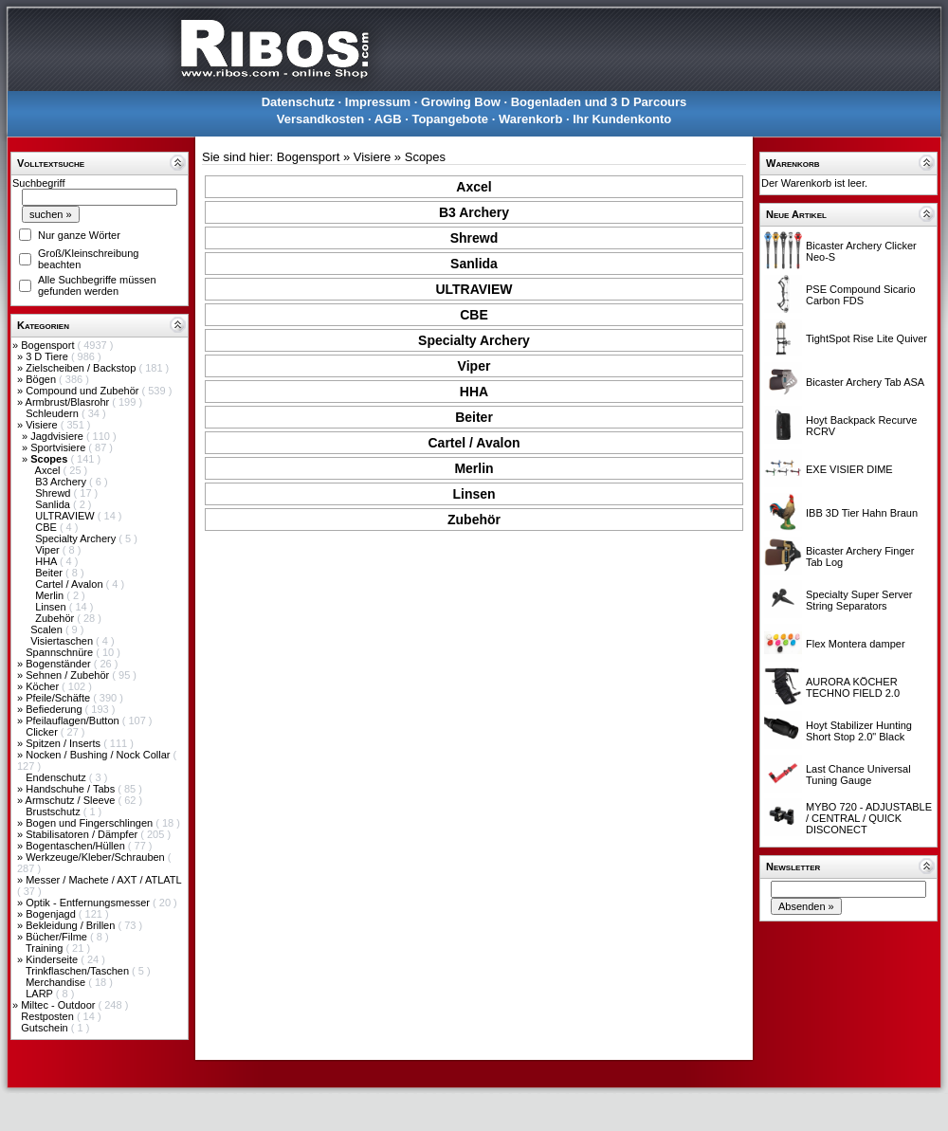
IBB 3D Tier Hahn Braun (862, 513)
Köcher (44, 686)
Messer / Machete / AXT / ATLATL (103, 879)
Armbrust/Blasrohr (69, 402)
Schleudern (54, 413)
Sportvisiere (59, 447)
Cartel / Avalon (70, 584)
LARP (41, 993)
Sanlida (54, 504)
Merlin (50, 595)
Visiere (43, 424)
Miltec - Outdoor (59, 1005)
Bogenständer (60, 663)
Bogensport (49, 345)
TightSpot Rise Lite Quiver (866, 338)
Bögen (42, 379)
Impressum (377, 102)
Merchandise (57, 982)
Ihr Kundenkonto (622, 119)
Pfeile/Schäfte (59, 697)
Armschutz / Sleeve (72, 800)
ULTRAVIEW (66, 515)
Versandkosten (321, 119)
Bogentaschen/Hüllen (77, 845)
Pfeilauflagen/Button (74, 720)
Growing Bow (461, 102)
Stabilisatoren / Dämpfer (83, 834)
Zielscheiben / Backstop (82, 368)
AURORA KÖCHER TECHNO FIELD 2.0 (853, 687)
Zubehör (56, 618)
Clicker (43, 732)
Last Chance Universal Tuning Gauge (858, 774)
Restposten (49, 1016)
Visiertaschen (63, 641)
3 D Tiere (48, 356)
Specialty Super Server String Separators (859, 600)
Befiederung (55, 709)
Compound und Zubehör (83, 390)
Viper (49, 550)
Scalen (47, 629)
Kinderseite (53, 959)
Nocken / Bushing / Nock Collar (99, 754)
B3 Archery (62, 481)
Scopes (425, 157)
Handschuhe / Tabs (72, 788)
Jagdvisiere (58, 436)
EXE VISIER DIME (849, 469)
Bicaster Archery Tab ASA (865, 382)
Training (45, 948)
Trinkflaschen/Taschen (79, 970)
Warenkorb (530, 119)
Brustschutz (54, 811)
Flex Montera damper (855, 643)
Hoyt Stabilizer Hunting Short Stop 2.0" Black (859, 731)
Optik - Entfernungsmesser (89, 902)
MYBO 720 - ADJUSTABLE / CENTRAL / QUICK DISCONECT (869, 818)
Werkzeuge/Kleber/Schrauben (97, 857)
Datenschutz (298, 102)
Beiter (50, 572)
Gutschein (46, 1027)
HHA (47, 561)
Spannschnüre (61, 652)
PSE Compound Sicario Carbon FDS (861, 294)
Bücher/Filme (58, 936)
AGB (388, 119)
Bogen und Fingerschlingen (90, 823)
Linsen (51, 606)
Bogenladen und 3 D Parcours (599, 102)
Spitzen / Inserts (64, 743)
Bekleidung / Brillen (72, 925)
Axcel (49, 470)
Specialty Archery (76, 538)
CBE (47, 527)
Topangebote (449, 119)
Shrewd (54, 493)
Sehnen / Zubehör (69, 675)
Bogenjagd (52, 914)
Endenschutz (57, 777)
